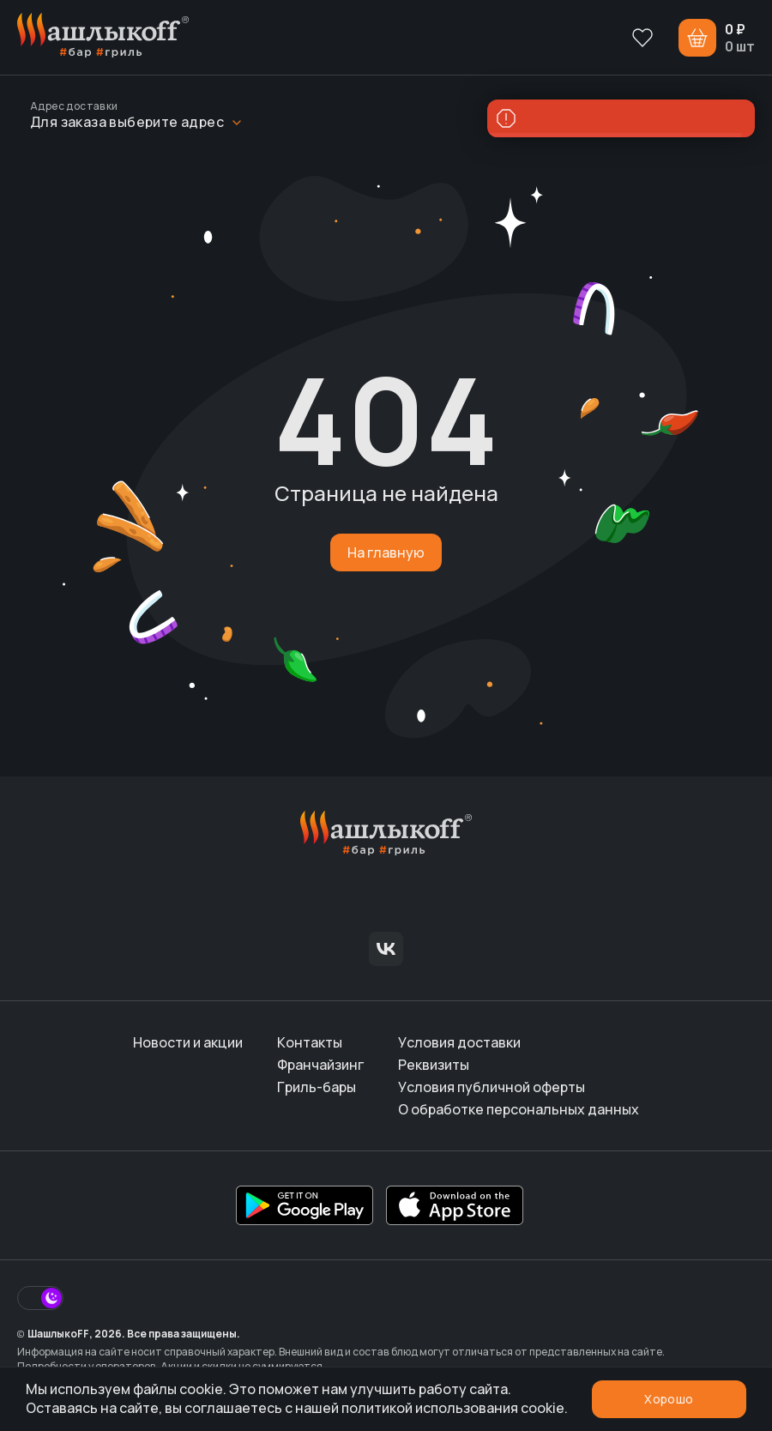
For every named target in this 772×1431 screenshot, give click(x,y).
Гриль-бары (316, 1087)
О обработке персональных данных (518, 1109)
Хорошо (668, 1399)
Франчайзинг (320, 1065)
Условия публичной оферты (491, 1087)
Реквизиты (433, 1065)
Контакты (309, 1042)
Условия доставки (459, 1042)
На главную (386, 552)
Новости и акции (188, 1042)
